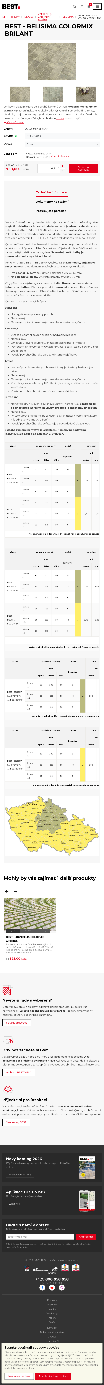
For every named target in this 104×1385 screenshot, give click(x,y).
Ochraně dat (22, 1247)
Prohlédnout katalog (20, 1174)
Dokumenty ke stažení (52, 1332)
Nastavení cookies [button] (19, 1376)
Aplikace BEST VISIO (18, 1072)
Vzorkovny (52, 1313)
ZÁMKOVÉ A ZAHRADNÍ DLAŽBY (45, 17)
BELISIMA (67, 16)
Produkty (15, 16)
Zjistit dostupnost (60, 156)
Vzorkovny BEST (16, 1122)
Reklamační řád (52, 1341)
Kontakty (52, 1328)
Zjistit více (14, 1203)
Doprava (52, 1336)
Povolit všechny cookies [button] (53, 1376)
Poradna (52, 1309)
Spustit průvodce (16, 1022)
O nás (52, 1322)
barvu (60, 118)
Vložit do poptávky (83, 168)
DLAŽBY (28, 16)
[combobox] (62, 136)
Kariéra (52, 1318)
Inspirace (52, 1304)
